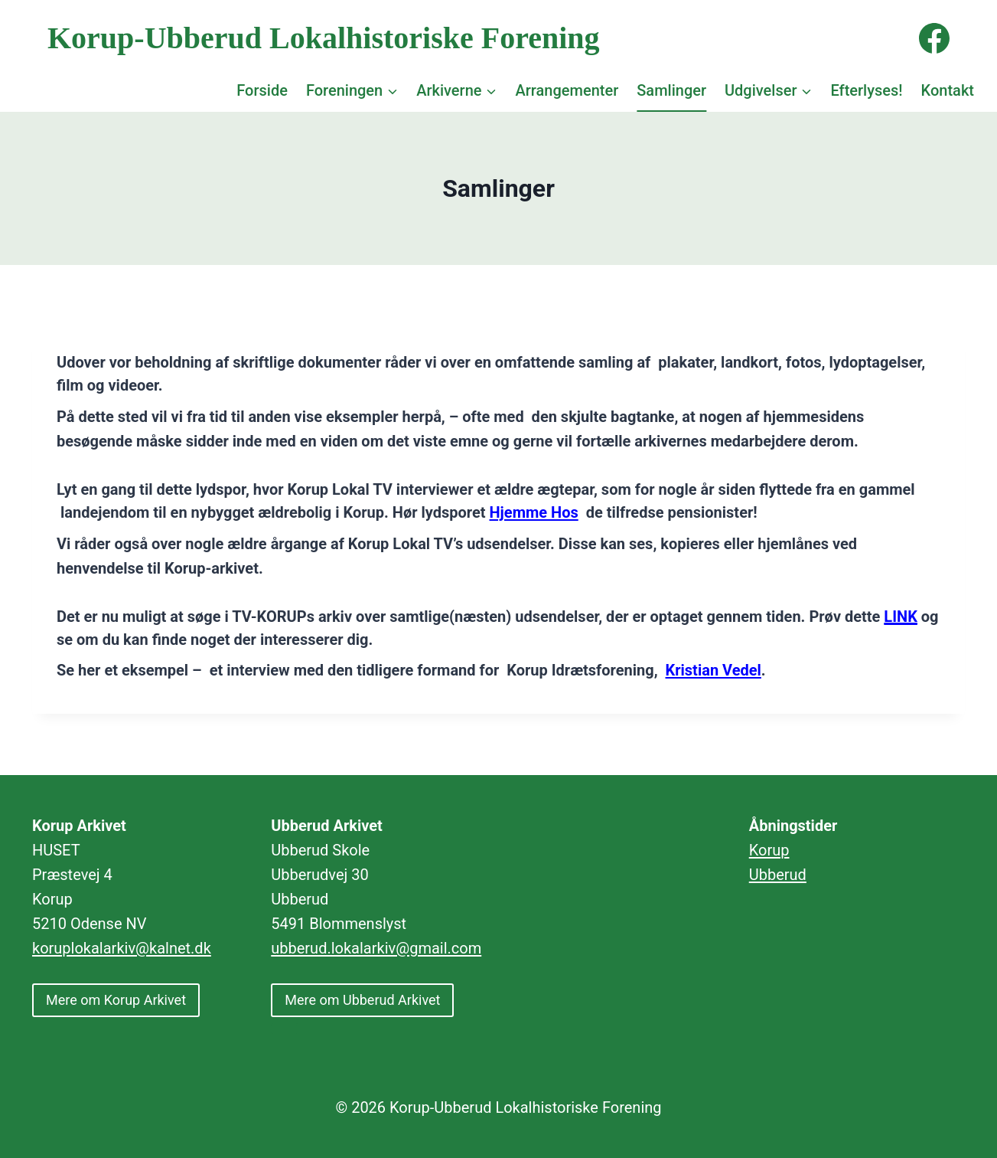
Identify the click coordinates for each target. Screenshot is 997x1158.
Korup (769, 850)
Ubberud (777, 874)
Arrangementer (567, 90)
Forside (262, 90)
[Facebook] (934, 38)
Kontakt (947, 90)
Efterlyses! (866, 90)
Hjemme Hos (534, 512)
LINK (900, 616)
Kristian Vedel (713, 670)
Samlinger (671, 90)
